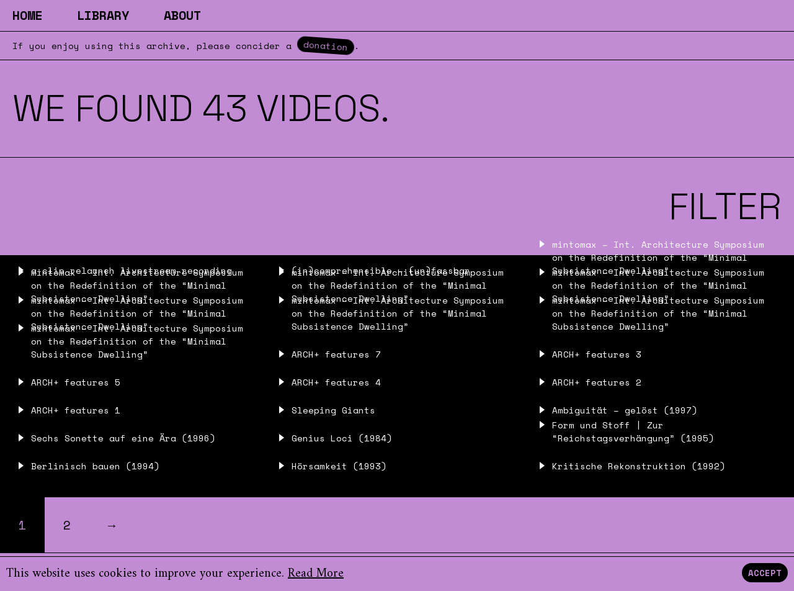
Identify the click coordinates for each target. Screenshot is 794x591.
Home (27, 15)
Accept (765, 572)
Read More (316, 574)
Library (103, 15)
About (182, 15)
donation (325, 45)
